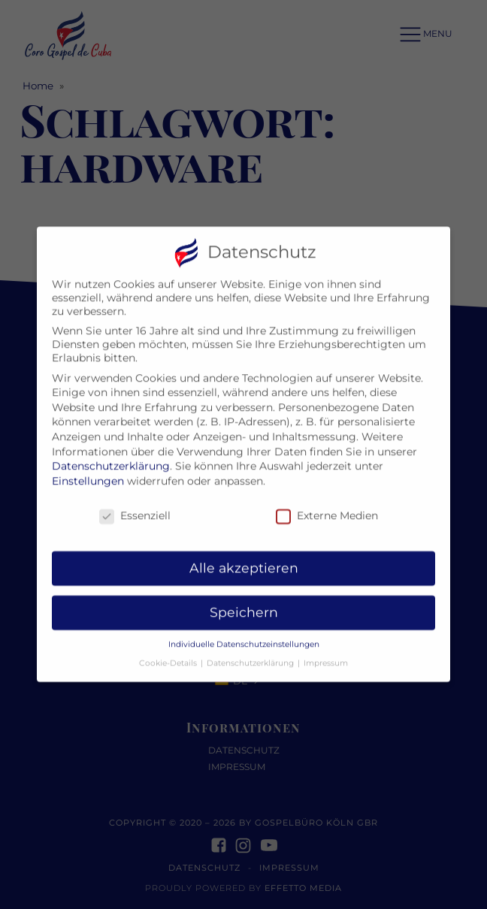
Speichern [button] (244, 601)
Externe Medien (327, 505)
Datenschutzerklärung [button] (251, 652)
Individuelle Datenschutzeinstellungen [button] (243, 634)
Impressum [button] (326, 652)
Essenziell (135, 505)
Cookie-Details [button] (169, 652)
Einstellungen (88, 470)
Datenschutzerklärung (111, 455)
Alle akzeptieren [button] (243, 557)
